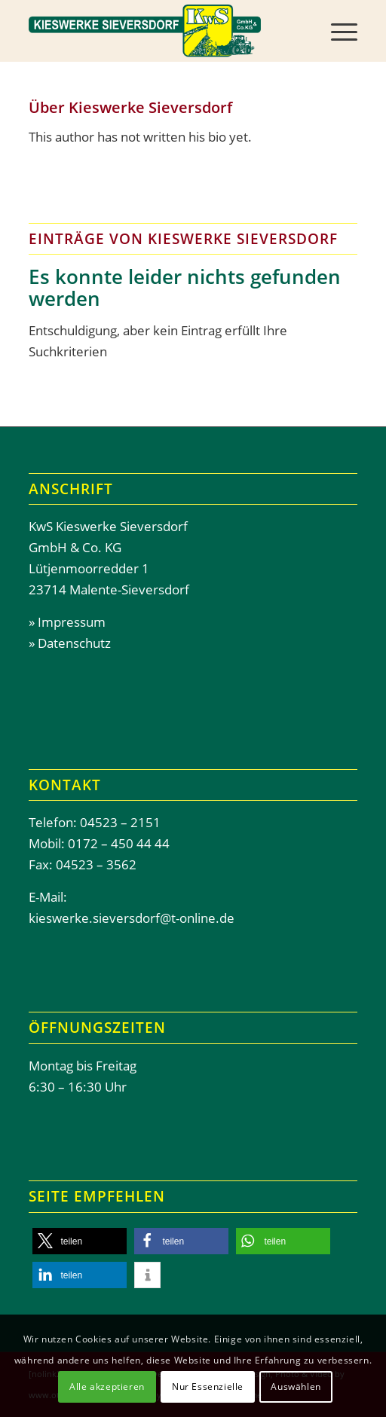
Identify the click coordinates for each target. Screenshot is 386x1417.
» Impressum (67, 622)
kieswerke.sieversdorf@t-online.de (131, 918)
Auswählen (295, 1386)
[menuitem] (336, 31)
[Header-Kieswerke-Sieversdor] (160, 31)
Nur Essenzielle (208, 1386)
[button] (79, 1241)
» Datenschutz (70, 643)
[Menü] (336, 31)
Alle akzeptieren (107, 1386)
